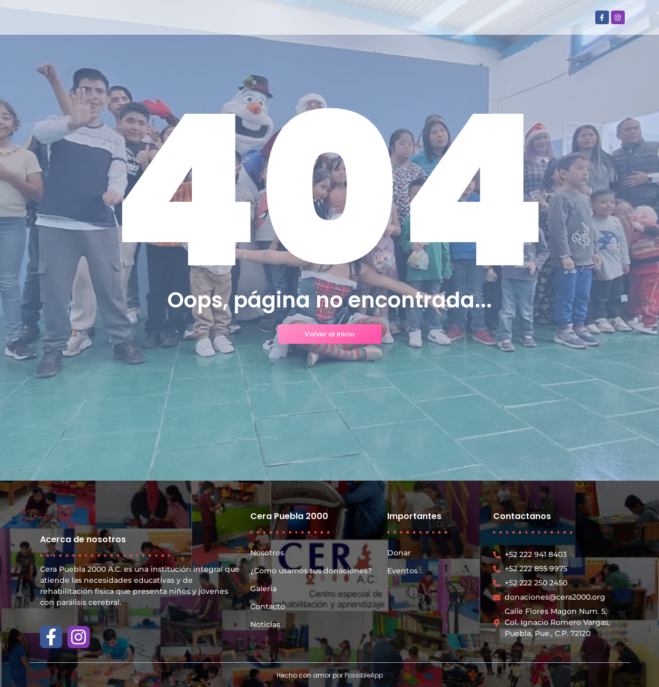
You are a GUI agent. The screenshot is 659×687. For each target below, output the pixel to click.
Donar (399, 552)
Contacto (267, 606)
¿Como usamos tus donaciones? (311, 570)
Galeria (263, 588)
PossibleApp (364, 675)
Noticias (265, 624)
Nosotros (267, 552)
